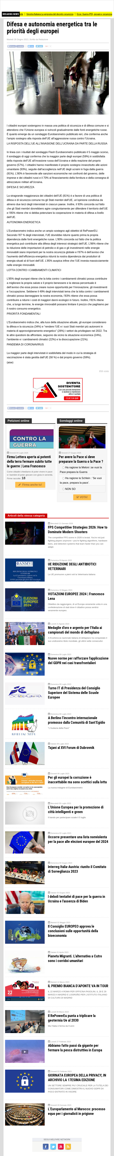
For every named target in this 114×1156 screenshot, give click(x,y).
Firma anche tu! (30, 484)
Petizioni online (18, 420)
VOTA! (82, 497)
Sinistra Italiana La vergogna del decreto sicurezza (54, 14)
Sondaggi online (71, 420)
